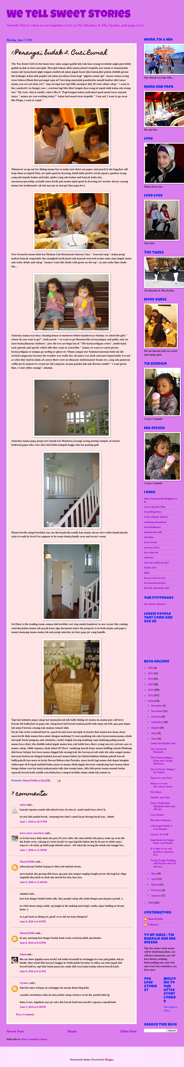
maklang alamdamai (155, 522)
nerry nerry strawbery (32, 833)
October (156, 716)
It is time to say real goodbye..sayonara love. (162, 851)
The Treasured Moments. (158, 751)
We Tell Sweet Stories (69, 15)
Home (72, 1031)
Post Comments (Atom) (34, 1039)
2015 (151, 673)
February (156, 890)
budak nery (150, 567)
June (154, 738)
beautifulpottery (153, 511)
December (157, 705)
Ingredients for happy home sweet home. (162, 842)
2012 (151, 689)
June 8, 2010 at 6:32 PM (33, 921)
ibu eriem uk (151, 552)
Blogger (109, 1059)
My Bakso (155, 792)
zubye (23, 804)
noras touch (150, 542)
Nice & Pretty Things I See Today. (162, 771)
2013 (151, 684)
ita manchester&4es (155, 583)
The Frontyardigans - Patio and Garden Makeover (162, 760)
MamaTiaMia (27, 861)
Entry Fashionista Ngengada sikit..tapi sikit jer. (162, 806)
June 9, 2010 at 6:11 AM (33, 971)
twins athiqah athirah (156, 516)
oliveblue (149, 537)
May (154, 873)
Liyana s (24, 983)
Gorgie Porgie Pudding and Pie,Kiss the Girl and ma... (163, 863)
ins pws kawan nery (155, 578)
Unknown (153, 924)
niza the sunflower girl (156, 562)
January (156, 895)
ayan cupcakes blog (154, 506)
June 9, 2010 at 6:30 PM (33, 1007)
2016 (151, 667)
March (155, 884)
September (157, 722)
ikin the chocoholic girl (156, 588)
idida (147, 572)
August (155, 727)
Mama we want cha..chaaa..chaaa (161, 785)
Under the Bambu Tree (162, 743)
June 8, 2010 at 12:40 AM (33, 882)
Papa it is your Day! (161, 778)
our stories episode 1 (155, 604)
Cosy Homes (157, 814)
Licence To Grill (159, 834)
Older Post (128, 1031)
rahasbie (149, 557)
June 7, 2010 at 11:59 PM (33, 850)
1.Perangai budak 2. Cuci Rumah (161, 827)
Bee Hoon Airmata (160, 820)
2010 (151, 701)
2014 (151, 678)
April (154, 879)
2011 (151, 695)
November (157, 711)
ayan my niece (152, 547)
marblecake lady (153, 532)
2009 (151, 902)
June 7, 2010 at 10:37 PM (33, 821)
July (153, 733)
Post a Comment (25, 1014)
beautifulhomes (152, 527)
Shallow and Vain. (160, 797)
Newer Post (15, 1031)
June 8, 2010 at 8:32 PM (33, 942)
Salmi (23, 954)
